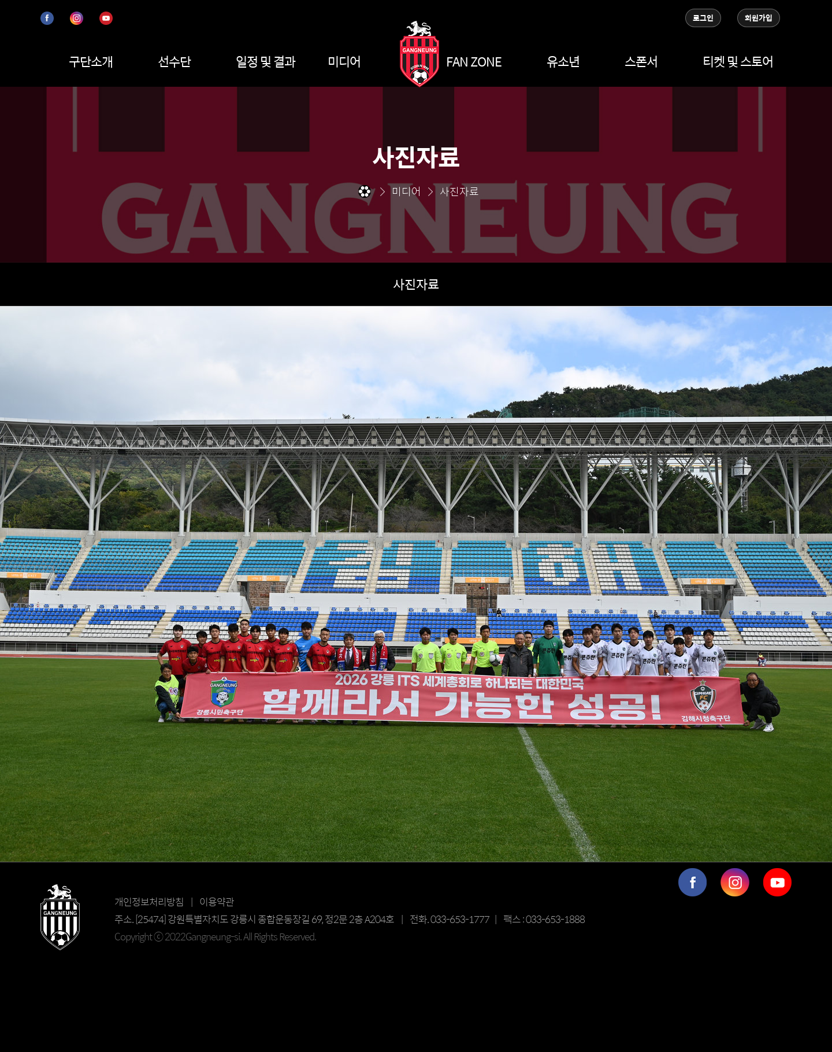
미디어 (344, 61)
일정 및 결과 (265, 61)
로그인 (703, 18)
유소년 (563, 61)
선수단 (174, 61)
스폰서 (641, 61)
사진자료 (416, 284)
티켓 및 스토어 (738, 61)
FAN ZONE (474, 61)
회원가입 (758, 18)
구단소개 (91, 61)
